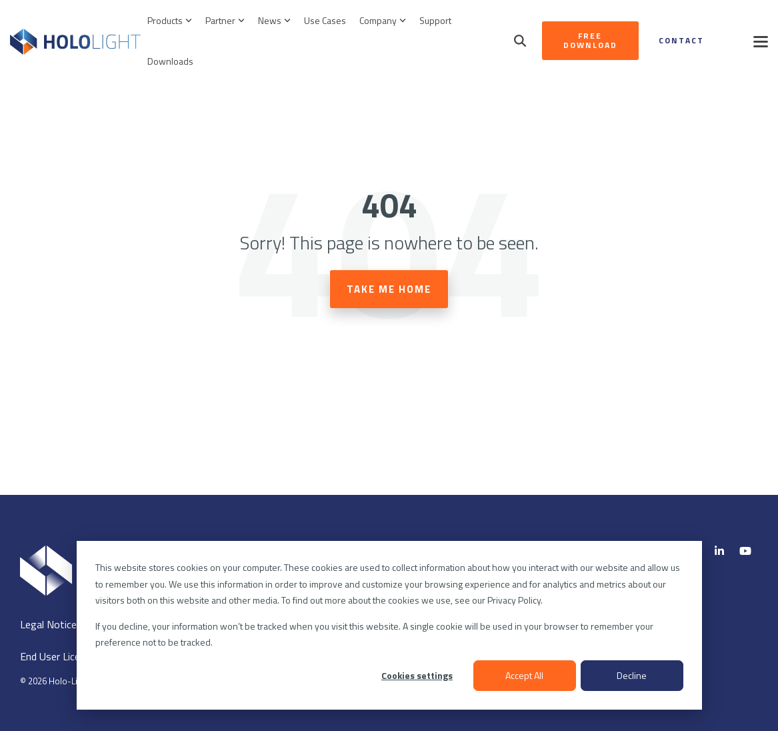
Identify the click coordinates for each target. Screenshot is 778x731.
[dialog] (389, 625)
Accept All (524, 675)
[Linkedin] (720, 551)
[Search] (520, 40)
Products (169, 20)
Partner (225, 20)
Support (435, 20)
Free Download (590, 40)
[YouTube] (745, 551)
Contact (681, 40)
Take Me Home (389, 289)
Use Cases (325, 20)
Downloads (170, 61)
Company (382, 20)
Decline (632, 675)
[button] (760, 40)
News (274, 20)
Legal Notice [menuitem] (48, 624)
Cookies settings (417, 675)
